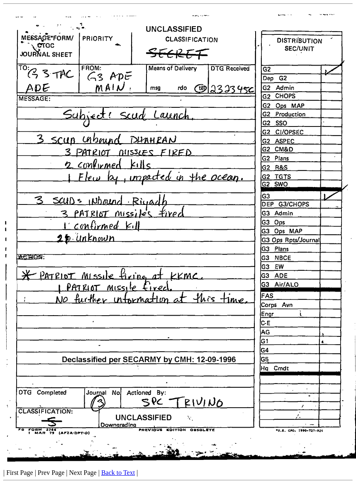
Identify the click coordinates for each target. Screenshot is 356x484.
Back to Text (118, 472)
